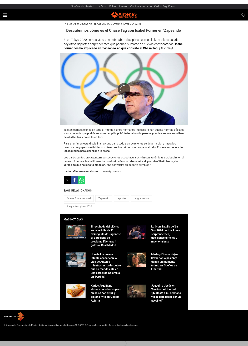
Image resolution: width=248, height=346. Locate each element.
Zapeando (103, 198)
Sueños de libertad (82, 6)
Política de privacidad (13, 333)
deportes (121, 198)
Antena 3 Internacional (79, 198)
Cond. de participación (13, 339)
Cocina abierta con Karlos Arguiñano (152, 6)
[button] (5, 15)
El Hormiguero (118, 6)
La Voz (102, 6)
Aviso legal (8, 330)
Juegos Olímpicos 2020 (79, 206)
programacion (141, 198)
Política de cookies (12, 336)
